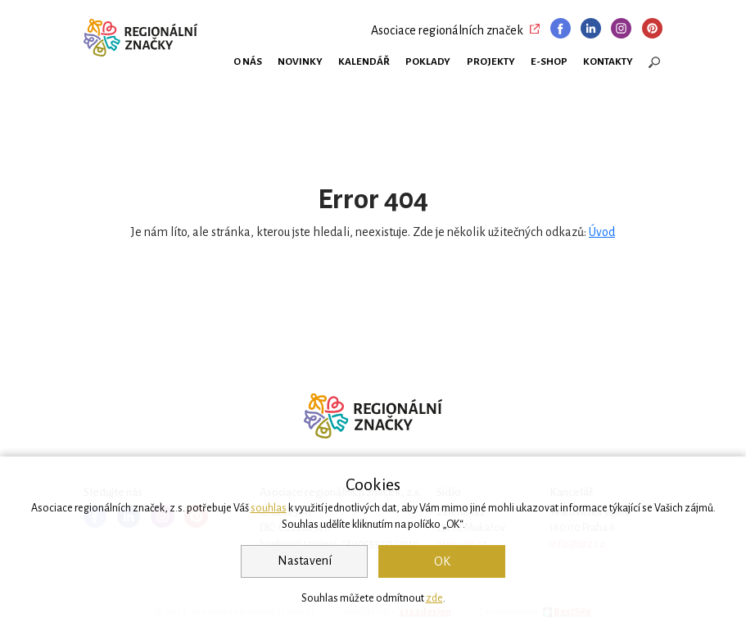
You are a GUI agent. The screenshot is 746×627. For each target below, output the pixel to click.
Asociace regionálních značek (447, 30)
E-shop (549, 61)
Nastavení (305, 560)
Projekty (491, 61)
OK (442, 561)
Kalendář (364, 61)
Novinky (300, 61)
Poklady (427, 61)
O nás (247, 61)
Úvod (602, 232)
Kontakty (608, 61)
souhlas (269, 508)
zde (434, 598)
